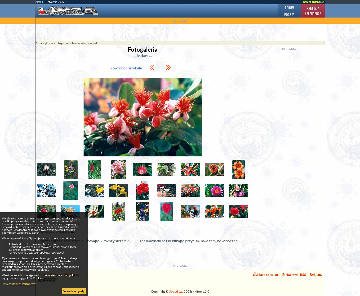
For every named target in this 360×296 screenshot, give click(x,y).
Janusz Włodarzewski (85, 43)
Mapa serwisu (265, 275)
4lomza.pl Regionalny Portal (59, 277)
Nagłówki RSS (294, 275)
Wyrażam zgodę (73, 291)
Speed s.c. (176, 291)
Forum (289, 7)
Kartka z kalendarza (313, 11)
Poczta (289, 14)
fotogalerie (63, 43)
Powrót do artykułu (126, 68)
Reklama (316, 274)
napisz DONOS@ (313, 1)
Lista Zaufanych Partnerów (19, 284)
